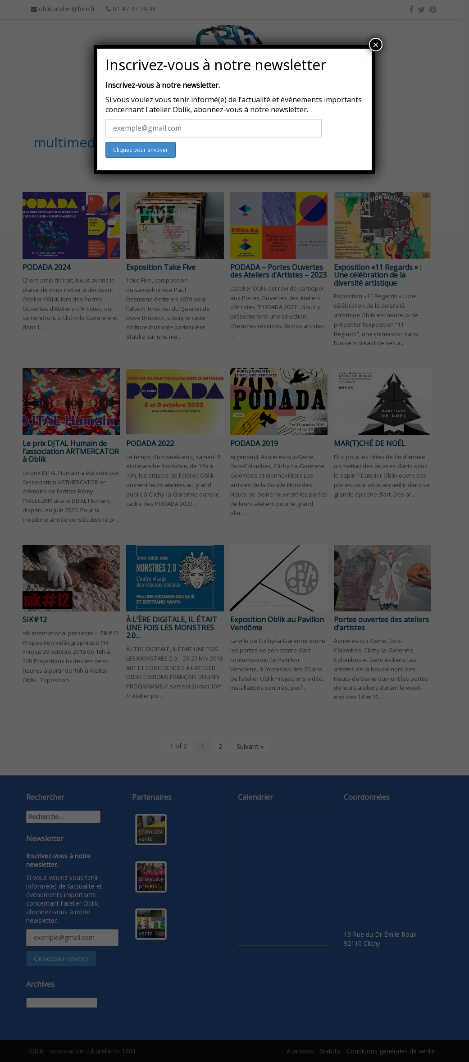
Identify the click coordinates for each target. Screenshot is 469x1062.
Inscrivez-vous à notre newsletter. (162, 85)
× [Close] (376, 44)
